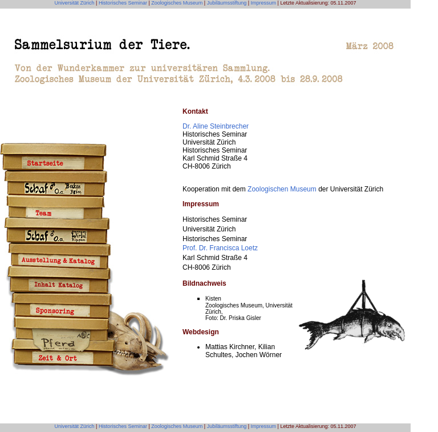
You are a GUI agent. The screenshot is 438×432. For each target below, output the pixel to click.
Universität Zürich (75, 3)
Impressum (264, 3)
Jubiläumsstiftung (225, 3)
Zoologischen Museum (282, 189)
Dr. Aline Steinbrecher (215, 126)
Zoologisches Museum (176, 3)
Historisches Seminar (123, 3)
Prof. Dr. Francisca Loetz (220, 248)
